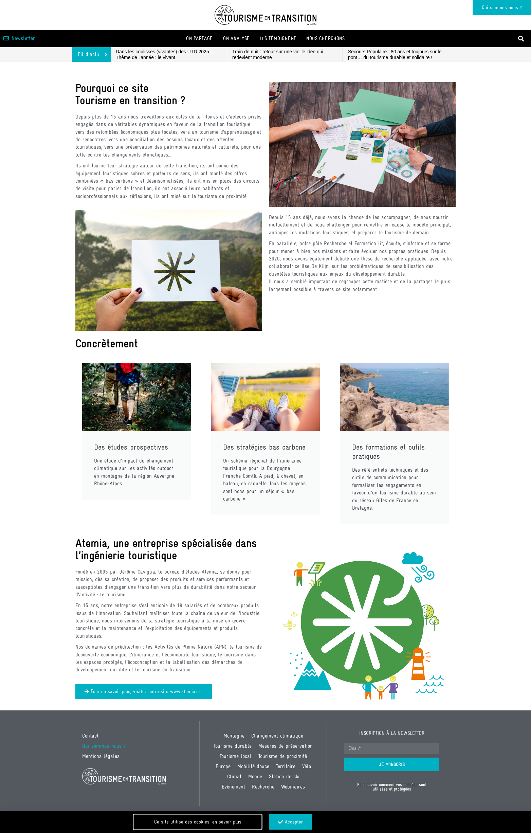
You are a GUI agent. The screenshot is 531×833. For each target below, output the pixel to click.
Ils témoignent (278, 38)
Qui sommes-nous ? (104, 746)
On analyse (236, 38)
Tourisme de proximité (282, 756)
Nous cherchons (325, 38)
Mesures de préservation (285, 746)
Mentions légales (101, 756)
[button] (521, 38)
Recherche (263, 786)
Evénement (233, 786)
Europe (223, 766)
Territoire (285, 766)
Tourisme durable (233, 746)
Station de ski (284, 776)
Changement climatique (277, 735)
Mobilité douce (253, 766)
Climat (234, 776)
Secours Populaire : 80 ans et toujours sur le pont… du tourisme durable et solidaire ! (395, 54)
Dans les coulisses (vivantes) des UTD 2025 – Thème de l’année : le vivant (164, 54)
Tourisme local (236, 756)
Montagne (233, 735)
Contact (90, 735)
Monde (255, 776)
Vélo (306, 766)
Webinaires (293, 786)
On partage (199, 38)
